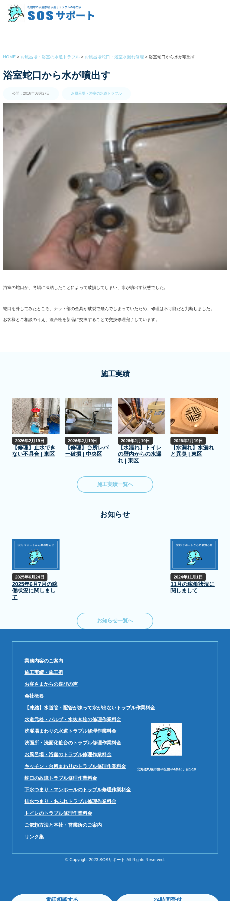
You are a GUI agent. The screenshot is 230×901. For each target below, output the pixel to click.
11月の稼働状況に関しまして (192, 587)
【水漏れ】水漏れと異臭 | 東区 (192, 451)
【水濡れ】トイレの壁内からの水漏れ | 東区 (139, 454)
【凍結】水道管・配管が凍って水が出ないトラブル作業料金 (89, 707)
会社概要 (34, 695)
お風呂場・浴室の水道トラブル (96, 93)
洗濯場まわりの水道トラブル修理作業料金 (70, 731)
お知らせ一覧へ (115, 621)
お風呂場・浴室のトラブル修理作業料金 (68, 754)
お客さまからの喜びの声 (51, 684)
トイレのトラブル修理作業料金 (58, 813)
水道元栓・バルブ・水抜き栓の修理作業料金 (72, 719)
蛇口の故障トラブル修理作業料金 (60, 778)
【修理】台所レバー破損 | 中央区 (87, 451)
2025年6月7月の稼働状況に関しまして (34, 590)
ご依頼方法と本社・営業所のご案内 (63, 825)
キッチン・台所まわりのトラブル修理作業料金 (75, 766)
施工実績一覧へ (115, 484)
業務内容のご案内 (43, 660)
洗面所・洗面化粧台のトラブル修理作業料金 (72, 742)
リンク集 (34, 836)
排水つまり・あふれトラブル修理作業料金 (70, 801)
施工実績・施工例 (43, 672)
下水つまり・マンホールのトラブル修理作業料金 (77, 789)
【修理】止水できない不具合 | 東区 (34, 451)
